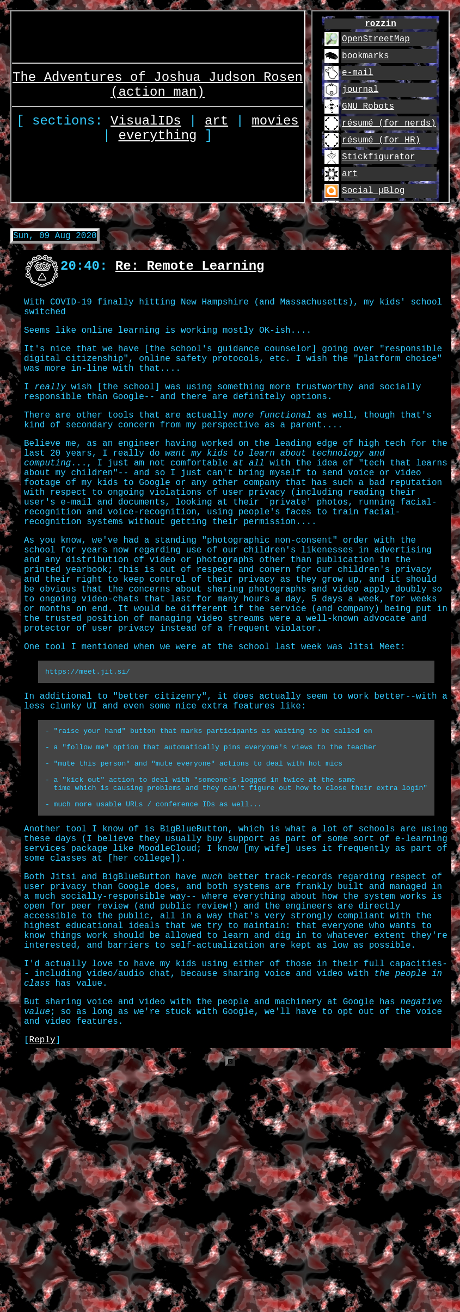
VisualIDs (146, 121)
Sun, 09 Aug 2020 (55, 239)
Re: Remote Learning (190, 270)
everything (158, 139)
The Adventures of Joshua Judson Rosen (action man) (158, 80)
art (216, 121)
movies (275, 121)
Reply (42, 1172)
